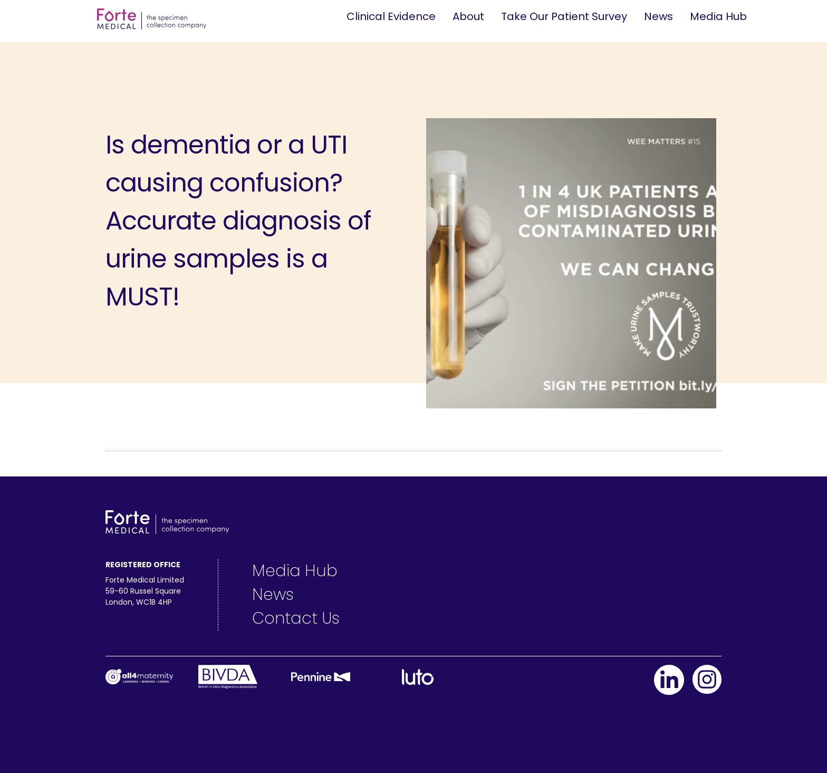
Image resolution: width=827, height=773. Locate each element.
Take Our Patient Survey (564, 16)
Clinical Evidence (391, 16)
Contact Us (296, 618)
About (468, 16)
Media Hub (718, 16)
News (658, 16)
